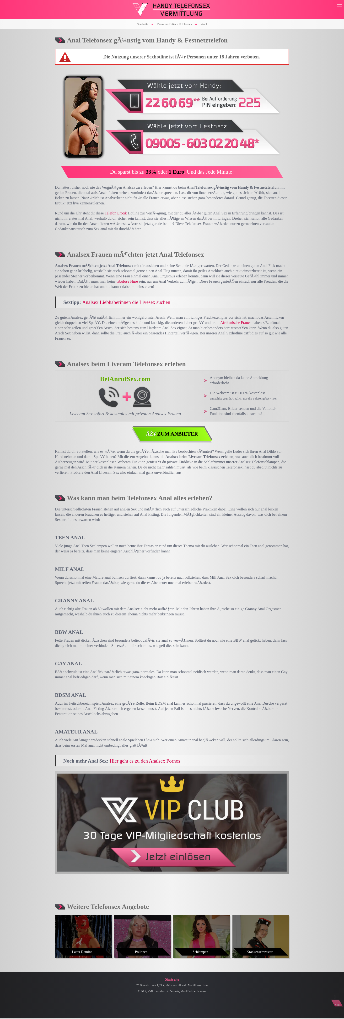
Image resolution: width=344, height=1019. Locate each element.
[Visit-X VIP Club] (172, 823)
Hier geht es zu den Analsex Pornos (145, 761)
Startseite (143, 24)
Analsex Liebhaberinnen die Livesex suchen (126, 302)
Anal (204, 24)
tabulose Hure (127, 281)
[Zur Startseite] (172, 9)
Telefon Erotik (116, 213)
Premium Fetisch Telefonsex (174, 24)
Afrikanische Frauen (236, 323)
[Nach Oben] (335, 995)
